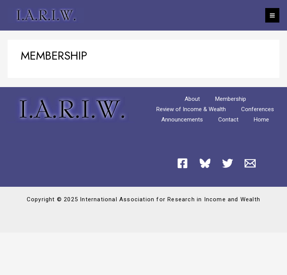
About (192, 98)
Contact (228, 119)
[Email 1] (250, 163)
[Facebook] (182, 163)
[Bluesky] (205, 163)
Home (261, 119)
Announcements (182, 119)
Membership (230, 98)
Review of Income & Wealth (191, 109)
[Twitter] (227, 163)
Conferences (257, 109)
